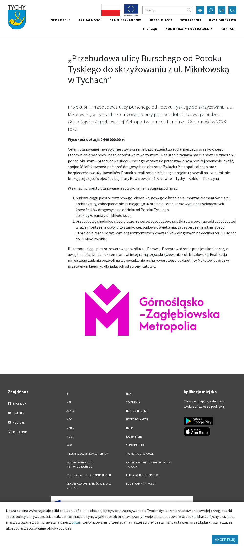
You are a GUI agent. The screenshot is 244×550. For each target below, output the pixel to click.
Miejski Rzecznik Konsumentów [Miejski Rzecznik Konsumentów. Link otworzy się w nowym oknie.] (87, 453)
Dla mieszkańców (125, 20)
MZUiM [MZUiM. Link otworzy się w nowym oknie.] (70, 428)
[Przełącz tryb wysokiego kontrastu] (200, 10)
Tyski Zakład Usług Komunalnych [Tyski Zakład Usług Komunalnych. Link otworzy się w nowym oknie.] (88, 475)
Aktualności (90, 20)
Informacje (60, 20)
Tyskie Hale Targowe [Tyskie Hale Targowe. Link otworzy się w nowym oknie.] (140, 453)
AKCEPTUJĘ (225, 539)
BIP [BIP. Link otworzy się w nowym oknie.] (68, 393)
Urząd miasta (161, 20)
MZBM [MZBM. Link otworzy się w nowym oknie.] (129, 428)
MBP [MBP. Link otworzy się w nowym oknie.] (68, 402)
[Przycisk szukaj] (188, 10)
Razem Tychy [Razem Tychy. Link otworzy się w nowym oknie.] (134, 436)
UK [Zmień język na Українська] (232, 10)
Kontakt (228, 29)
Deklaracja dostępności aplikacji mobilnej (89, 486)
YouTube (16, 422)
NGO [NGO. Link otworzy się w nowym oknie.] (69, 445)
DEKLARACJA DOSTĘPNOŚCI (142, 475)
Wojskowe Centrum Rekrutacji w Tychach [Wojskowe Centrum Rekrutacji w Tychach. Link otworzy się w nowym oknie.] (148, 464)
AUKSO (70, 411)
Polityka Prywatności (140, 483)
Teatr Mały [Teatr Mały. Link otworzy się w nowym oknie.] (133, 402)
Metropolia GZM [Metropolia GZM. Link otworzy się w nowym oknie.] (137, 419)
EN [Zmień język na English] (221, 10)
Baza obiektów (222, 20)
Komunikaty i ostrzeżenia (189, 29)
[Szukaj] (167, 10)
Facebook (17, 403)
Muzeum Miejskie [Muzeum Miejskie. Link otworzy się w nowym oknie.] (137, 411)
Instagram (17, 432)
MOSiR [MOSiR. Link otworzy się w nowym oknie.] (70, 436)
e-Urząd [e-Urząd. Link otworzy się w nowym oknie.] (150, 29)
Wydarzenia (190, 20)
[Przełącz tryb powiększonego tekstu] (211, 10)
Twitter (16, 413)
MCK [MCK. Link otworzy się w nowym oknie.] (128, 393)
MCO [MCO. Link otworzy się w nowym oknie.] (69, 419)
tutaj (76, 522)
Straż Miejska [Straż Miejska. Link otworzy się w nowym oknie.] (135, 445)
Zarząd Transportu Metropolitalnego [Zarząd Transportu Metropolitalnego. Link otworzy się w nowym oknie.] (79, 464)
